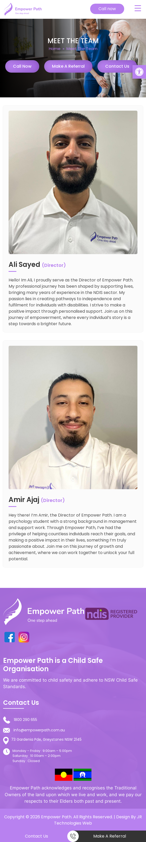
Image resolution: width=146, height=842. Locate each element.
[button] (139, 72)
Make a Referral (68, 66)
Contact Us (117, 66)
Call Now (22, 66)
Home (55, 48)
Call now (107, 9)
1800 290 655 (25, 719)
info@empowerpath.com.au (39, 730)
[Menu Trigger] (138, 8)
